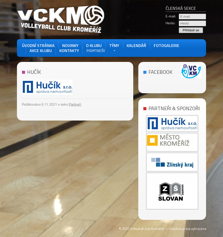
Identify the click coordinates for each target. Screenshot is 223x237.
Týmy (114, 45)
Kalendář (136, 45)
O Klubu (94, 45)
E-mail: (171, 16)
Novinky (70, 45)
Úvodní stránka (38, 45)
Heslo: (170, 23)
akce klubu (41, 51)
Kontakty (69, 51)
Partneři (95, 51)
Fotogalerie (166, 45)
